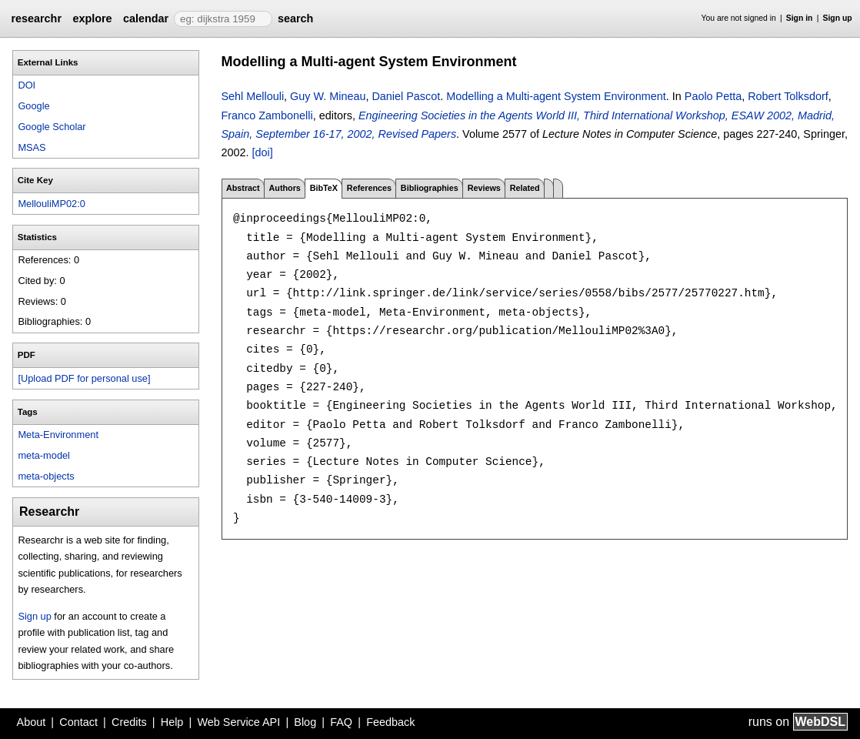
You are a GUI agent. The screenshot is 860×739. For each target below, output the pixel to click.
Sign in (799, 18)
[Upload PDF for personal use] (84, 378)
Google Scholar (51, 126)
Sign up (837, 18)
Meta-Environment (58, 434)
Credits (129, 722)
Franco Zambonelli (267, 115)
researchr (36, 18)
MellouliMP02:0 (51, 203)
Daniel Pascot (406, 96)
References (369, 187)
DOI (26, 85)
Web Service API (238, 722)
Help (172, 722)
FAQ (341, 722)
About (31, 722)
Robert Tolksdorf (788, 96)
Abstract (243, 187)
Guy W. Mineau (327, 96)
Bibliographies (429, 187)
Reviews (484, 187)
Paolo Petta (713, 96)
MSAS (31, 147)
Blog (305, 722)
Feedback (390, 722)
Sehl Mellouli (253, 96)
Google (33, 106)
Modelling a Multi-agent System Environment (556, 96)
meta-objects (46, 476)
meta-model (44, 455)
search (295, 18)
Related (525, 187)
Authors (284, 187)
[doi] (262, 152)
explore (92, 18)
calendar (145, 18)
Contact (78, 722)
